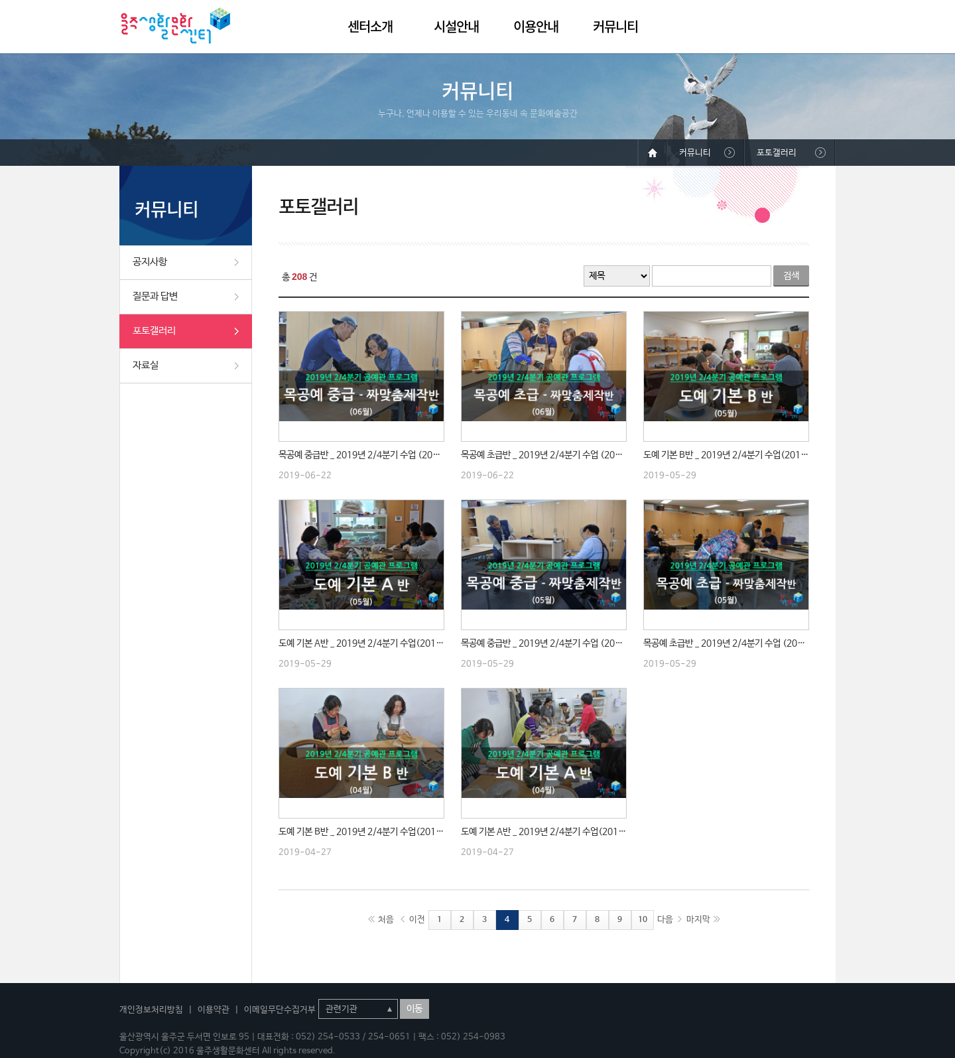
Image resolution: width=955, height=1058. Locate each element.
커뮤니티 (615, 26)
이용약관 (213, 1010)
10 (642, 920)
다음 (665, 920)
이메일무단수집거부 (280, 1010)
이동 (414, 1009)
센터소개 (370, 26)
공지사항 (150, 261)
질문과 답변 (155, 296)
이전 (417, 920)
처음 (386, 920)
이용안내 (535, 26)
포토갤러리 (154, 330)
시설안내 (456, 26)
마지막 (698, 920)
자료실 (146, 365)
